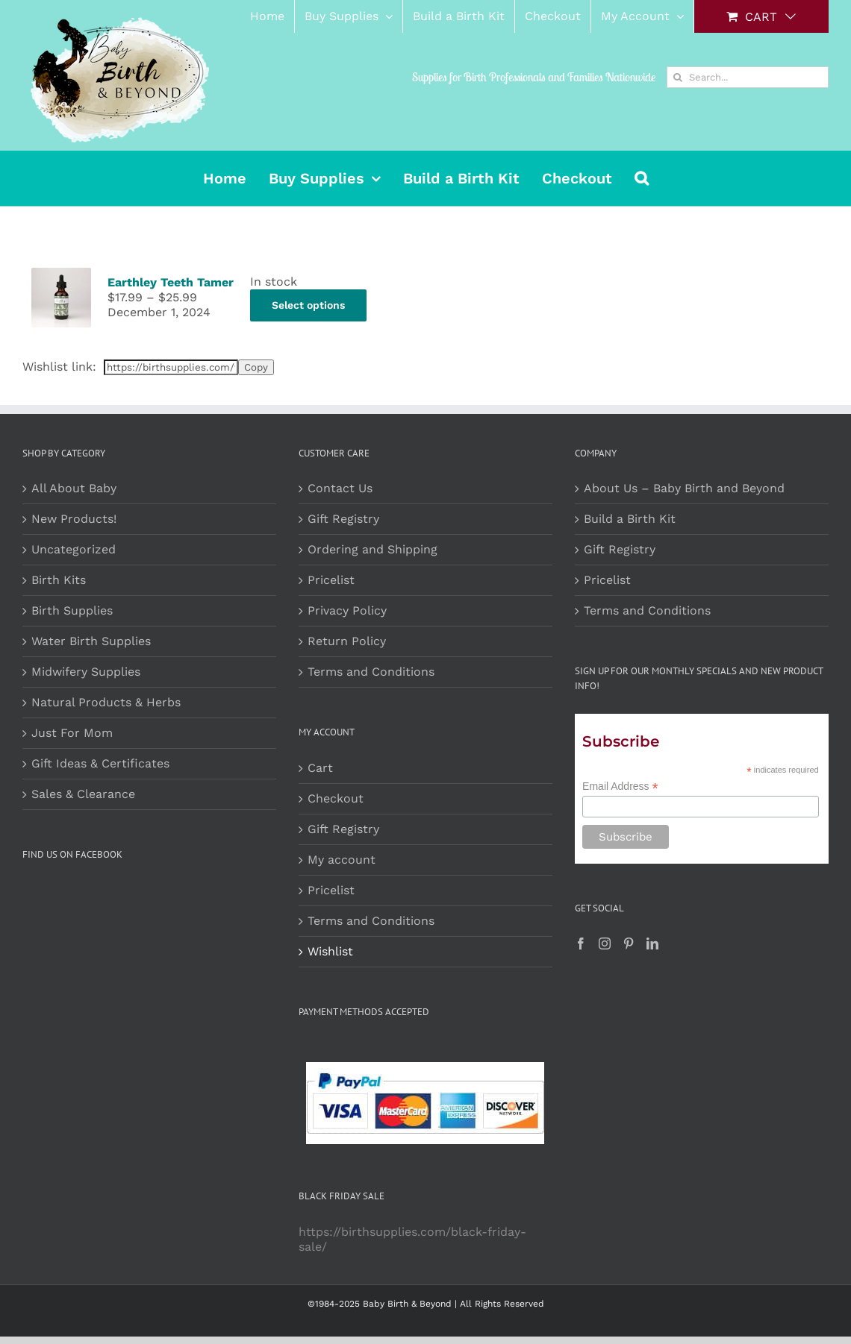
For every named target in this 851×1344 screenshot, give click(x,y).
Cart (320, 768)
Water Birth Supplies (91, 641)
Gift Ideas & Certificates (100, 763)
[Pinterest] (629, 943)
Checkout (336, 798)
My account (341, 859)
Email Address (620, 786)
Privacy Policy (347, 610)
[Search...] (748, 77)
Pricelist (331, 580)
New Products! (73, 519)
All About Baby (73, 488)
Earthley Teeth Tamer (170, 282)
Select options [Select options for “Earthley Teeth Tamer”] (308, 305)
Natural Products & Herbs (106, 702)
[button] (641, 178)
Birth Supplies (72, 610)
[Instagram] (605, 943)
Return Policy (347, 641)
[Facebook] (581, 943)
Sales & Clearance (83, 794)
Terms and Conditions (371, 672)
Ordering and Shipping (372, 549)
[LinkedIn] (652, 943)
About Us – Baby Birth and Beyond (684, 488)
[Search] (677, 77)
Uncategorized (73, 549)
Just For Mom (72, 733)
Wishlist (330, 951)
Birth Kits (58, 580)
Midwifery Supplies (85, 672)
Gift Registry (343, 519)
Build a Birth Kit (630, 519)
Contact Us (340, 488)
